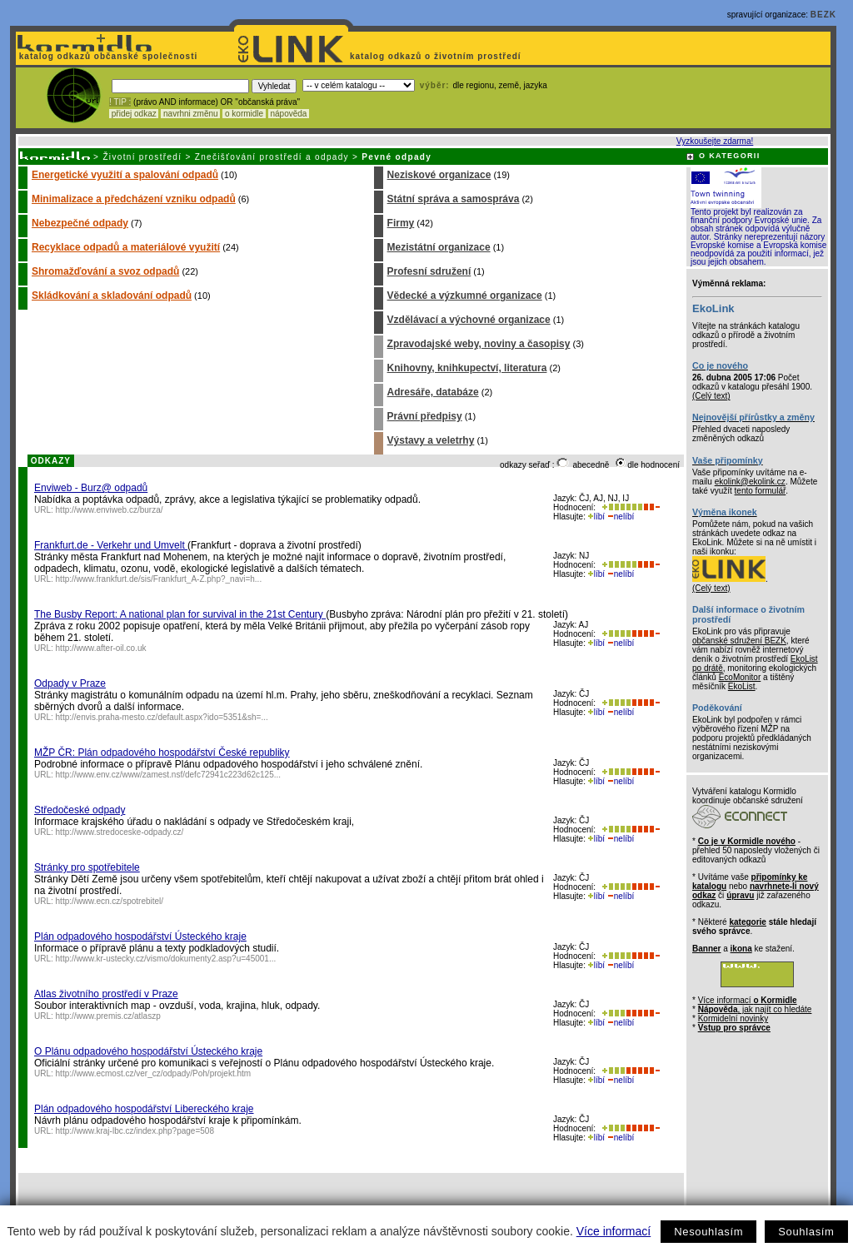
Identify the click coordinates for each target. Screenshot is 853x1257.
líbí (596, 516)
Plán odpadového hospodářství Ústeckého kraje (140, 936)
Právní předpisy (424, 416)
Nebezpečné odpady (80, 223)
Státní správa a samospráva (453, 199)
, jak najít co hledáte (755, 1009)
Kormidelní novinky (733, 1018)
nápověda (289, 113)
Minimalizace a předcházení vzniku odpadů (134, 199)
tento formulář (760, 490)
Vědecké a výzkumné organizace (464, 295)
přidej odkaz (133, 113)
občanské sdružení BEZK (739, 640)
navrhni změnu (190, 113)
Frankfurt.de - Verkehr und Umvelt (110, 545)
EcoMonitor (740, 677)
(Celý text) (711, 395)
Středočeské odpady (79, 810)
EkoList (742, 686)
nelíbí (620, 516)
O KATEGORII (730, 156)
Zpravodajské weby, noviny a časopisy (479, 344)
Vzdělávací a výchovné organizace (469, 319)
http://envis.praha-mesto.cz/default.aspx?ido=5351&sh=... (162, 717)
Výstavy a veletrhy (431, 440)
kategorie (747, 922)
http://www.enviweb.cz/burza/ (109, 509)
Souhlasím (806, 1231)
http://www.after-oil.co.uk (101, 648)
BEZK (823, 14)
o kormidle (244, 113)
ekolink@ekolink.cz (750, 481)
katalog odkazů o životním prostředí (437, 56)
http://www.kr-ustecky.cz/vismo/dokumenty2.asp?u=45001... (166, 958)
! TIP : (120, 102)
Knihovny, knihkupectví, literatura (467, 368)
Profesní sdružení (429, 271)
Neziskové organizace (439, 175)
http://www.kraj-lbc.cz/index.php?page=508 (135, 1130)
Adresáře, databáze (433, 392)
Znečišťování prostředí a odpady (272, 156)
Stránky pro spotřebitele (87, 867)
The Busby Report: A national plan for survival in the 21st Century (180, 614)
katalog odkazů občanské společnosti (106, 56)
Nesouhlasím (708, 1231)
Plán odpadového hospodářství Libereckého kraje (144, 1109)
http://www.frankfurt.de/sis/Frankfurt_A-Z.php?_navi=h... (159, 579)
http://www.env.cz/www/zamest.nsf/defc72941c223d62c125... (169, 774)
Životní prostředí (142, 156)
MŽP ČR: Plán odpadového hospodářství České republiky (162, 752)
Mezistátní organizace (439, 247)
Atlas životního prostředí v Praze (106, 994)
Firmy (401, 223)
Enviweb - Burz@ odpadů (90, 488)
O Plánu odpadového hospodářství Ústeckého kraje (148, 1051)
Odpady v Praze (70, 683)
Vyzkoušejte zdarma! (714, 141)
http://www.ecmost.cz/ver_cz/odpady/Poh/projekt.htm (154, 1073)
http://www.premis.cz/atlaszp (108, 1016)
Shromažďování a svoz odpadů (105, 271)
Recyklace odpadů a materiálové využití (126, 247)
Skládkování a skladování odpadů (112, 295)
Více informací (613, 1231)
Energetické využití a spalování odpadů (125, 175)
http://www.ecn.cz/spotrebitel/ (110, 901)
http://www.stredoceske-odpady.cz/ (120, 832)
